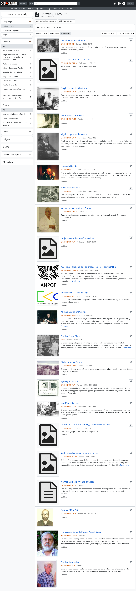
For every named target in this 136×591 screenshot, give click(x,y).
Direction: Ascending (125, 33)
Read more (76, 281)
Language (7, 21)
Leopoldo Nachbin (69, 166)
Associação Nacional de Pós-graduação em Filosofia (17, 97)
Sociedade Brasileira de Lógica (75, 293)
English (17, 35)
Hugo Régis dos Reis (17, 77)
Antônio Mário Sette (70, 510)
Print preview (41, 33)
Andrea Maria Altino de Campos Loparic (17, 123)
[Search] (55, 3)
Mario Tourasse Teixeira (72, 115)
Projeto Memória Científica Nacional (78, 238)
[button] (115, 3)
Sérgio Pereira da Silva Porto (74, 88)
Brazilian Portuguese (17, 31)
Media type (8, 162)
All (4, 46)
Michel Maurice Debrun (17, 51)
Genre (6, 146)
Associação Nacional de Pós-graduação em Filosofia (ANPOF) (89, 267)
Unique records (17, 26)
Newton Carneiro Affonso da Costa (17, 90)
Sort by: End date (108, 33)
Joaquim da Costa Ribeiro (17, 72)
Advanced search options (49, 27)
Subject (6, 139)
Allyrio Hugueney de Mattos (74, 134)
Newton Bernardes (17, 85)
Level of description (12, 154)
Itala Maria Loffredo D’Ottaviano (17, 114)
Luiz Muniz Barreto (17, 81)
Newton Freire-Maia (17, 118)
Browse (22, 3)
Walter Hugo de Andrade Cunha (76, 208)
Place (5, 131)
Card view (54, 33)
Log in (130, 3)
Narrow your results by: (17, 14)
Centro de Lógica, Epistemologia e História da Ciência (86, 424)
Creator (6, 41)
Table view (65, 33)
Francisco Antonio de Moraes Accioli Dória (81, 532)
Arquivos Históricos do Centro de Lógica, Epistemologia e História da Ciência (17, 57)
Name (6, 105)
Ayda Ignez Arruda (17, 64)
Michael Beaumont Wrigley (17, 68)
